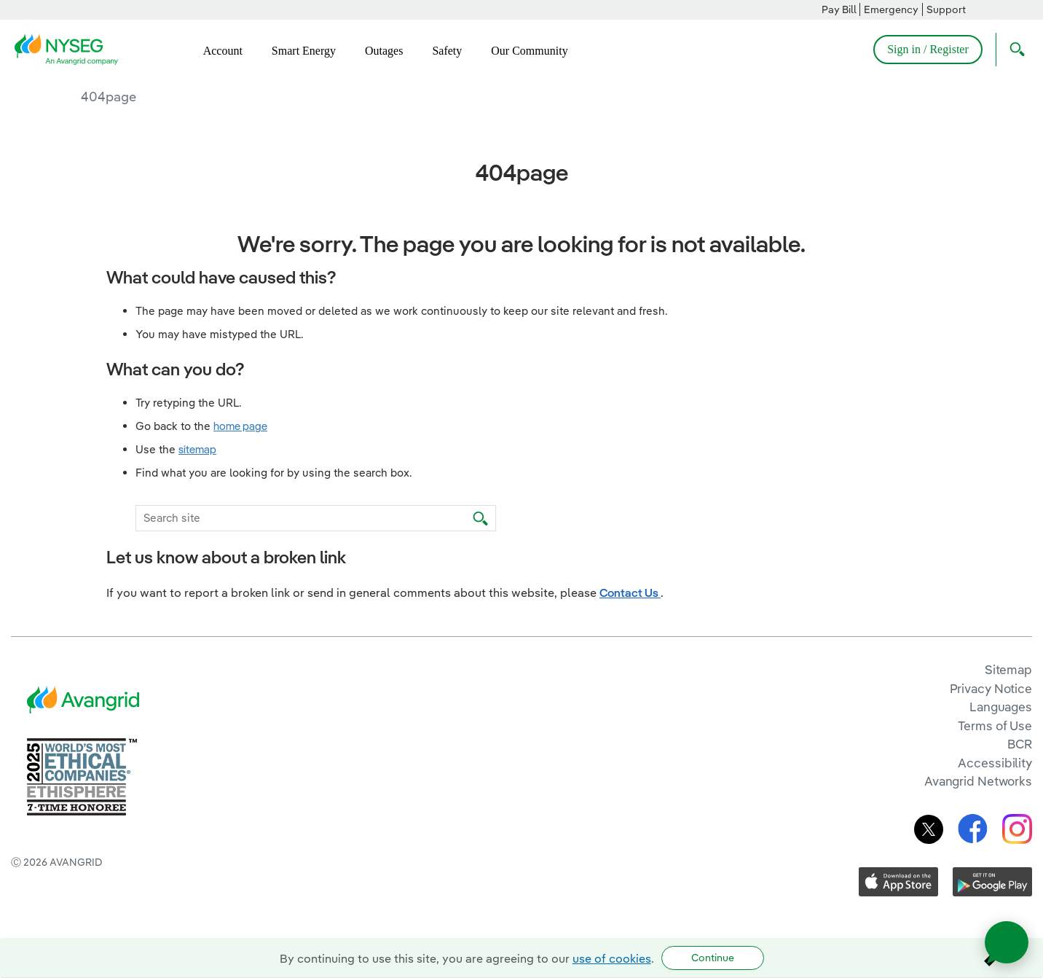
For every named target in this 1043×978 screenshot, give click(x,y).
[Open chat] (1006, 942)
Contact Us (630, 592)
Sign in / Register (928, 49)
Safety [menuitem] (447, 50)
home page (240, 426)
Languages (1000, 706)
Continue (712, 957)
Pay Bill (839, 9)
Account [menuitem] (223, 50)
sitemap (197, 449)
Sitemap (1008, 669)
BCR (1019, 743)
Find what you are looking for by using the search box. (273, 473)
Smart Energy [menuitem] (304, 50)
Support (946, 9)
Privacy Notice (991, 688)
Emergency (891, 9)
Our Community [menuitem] (529, 50)
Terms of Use (995, 725)
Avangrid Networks (978, 781)
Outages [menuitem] (384, 50)
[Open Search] (1014, 49)
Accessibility (995, 762)
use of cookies (611, 958)
